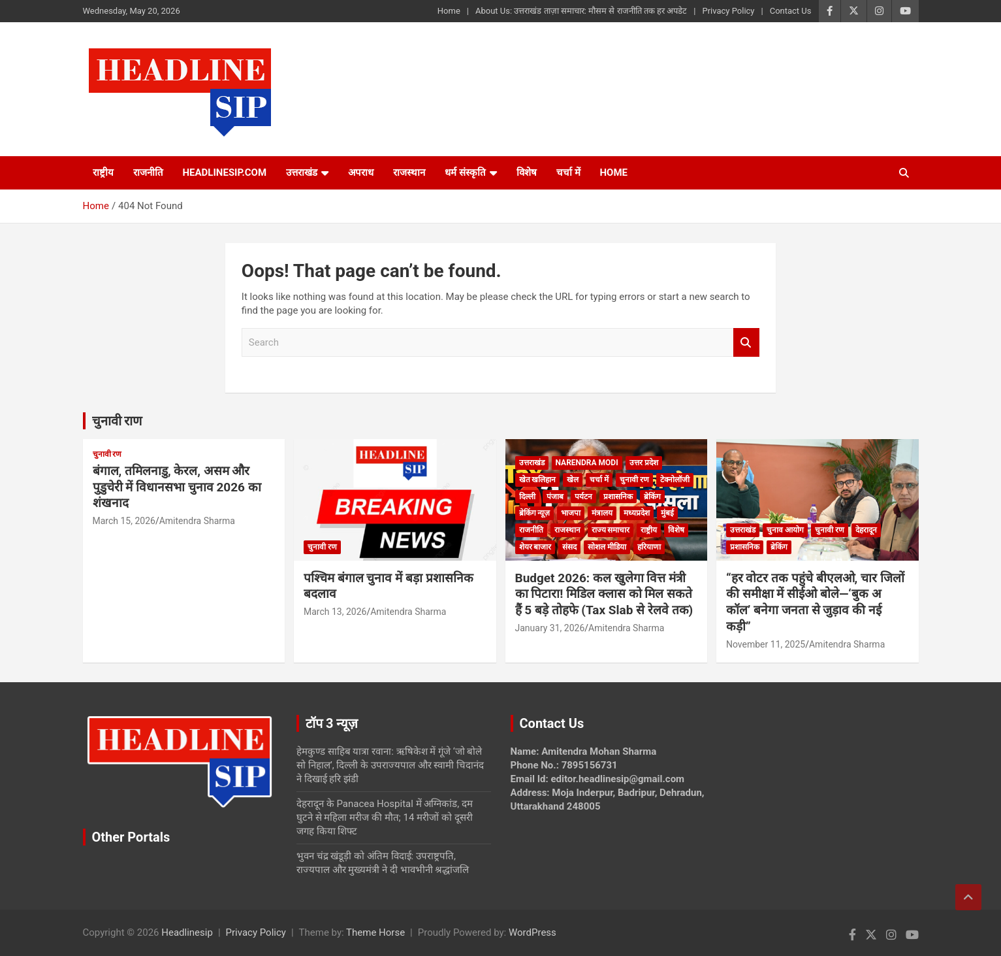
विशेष (526, 172)
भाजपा (570, 513)
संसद (569, 547)
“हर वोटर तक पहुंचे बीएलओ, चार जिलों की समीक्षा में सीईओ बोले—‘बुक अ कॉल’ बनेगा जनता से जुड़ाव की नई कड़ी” (815, 602)
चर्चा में (568, 172)
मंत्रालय (602, 513)
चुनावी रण (107, 454)
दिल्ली (527, 496)
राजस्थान (409, 172)
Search (746, 342)
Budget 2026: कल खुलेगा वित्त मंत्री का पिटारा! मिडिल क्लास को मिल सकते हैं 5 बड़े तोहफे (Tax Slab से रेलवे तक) (604, 594)
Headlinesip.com (225, 172)
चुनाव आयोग (785, 530)
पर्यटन (583, 496)
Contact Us (791, 11)
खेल (573, 479)
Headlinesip (187, 932)
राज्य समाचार (611, 530)
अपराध (360, 172)
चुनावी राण (117, 421)
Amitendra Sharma (197, 521)
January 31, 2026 (550, 628)
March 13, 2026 (335, 611)
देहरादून (866, 530)
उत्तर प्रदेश (643, 462)
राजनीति (148, 172)
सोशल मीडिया (607, 547)
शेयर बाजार (535, 547)
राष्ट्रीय (103, 172)
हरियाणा (649, 547)
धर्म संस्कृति (465, 172)
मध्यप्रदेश (637, 513)
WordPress (532, 932)
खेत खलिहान (537, 479)
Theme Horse (375, 932)
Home (448, 11)
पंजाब (555, 496)
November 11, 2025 (765, 644)
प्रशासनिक (618, 496)
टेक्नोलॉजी (675, 479)
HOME (614, 172)
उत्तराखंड (301, 172)
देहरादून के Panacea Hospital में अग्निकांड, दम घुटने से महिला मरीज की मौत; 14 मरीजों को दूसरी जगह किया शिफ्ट (384, 817)
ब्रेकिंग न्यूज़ (534, 513)
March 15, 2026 (124, 521)
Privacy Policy (728, 11)
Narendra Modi (587, 462)
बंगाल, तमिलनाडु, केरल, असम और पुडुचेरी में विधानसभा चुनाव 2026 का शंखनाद (177, 486)
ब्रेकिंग (652, 496)
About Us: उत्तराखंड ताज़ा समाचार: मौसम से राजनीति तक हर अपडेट (581, 11)
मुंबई (667, 513)
